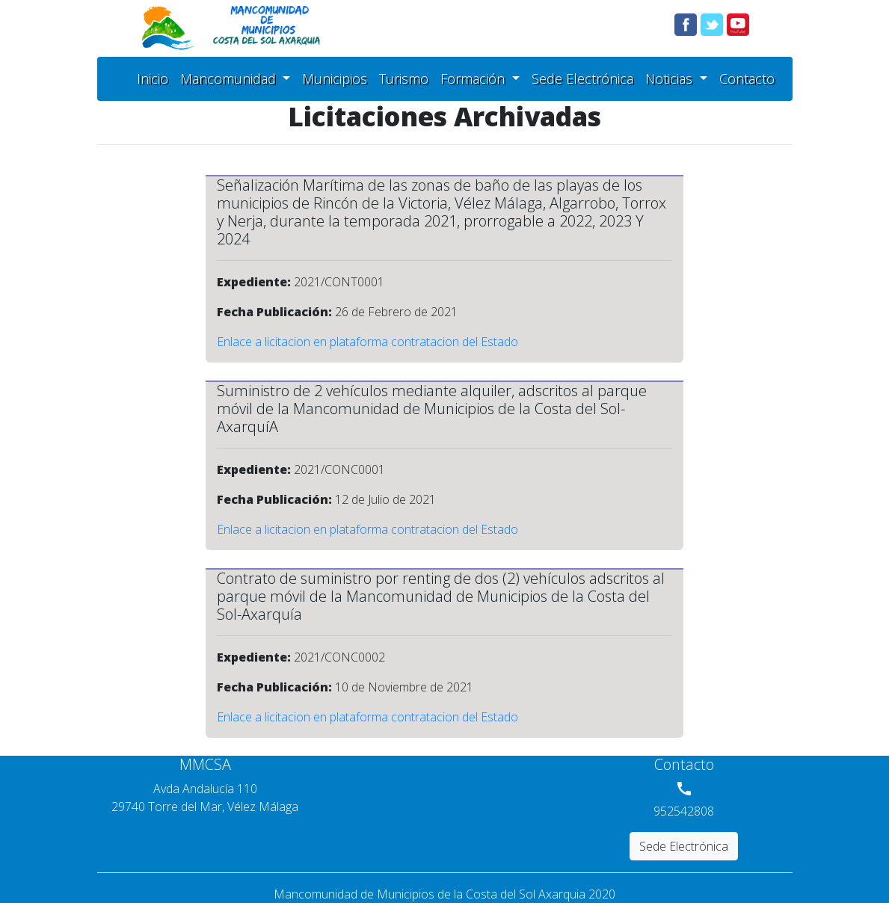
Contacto (750, 77)
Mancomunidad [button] (230, 78)
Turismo (406, 77)
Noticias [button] (670, 78)
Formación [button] (474, 78)
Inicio (155, 77)
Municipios (337, 77)
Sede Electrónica (585, 77)
